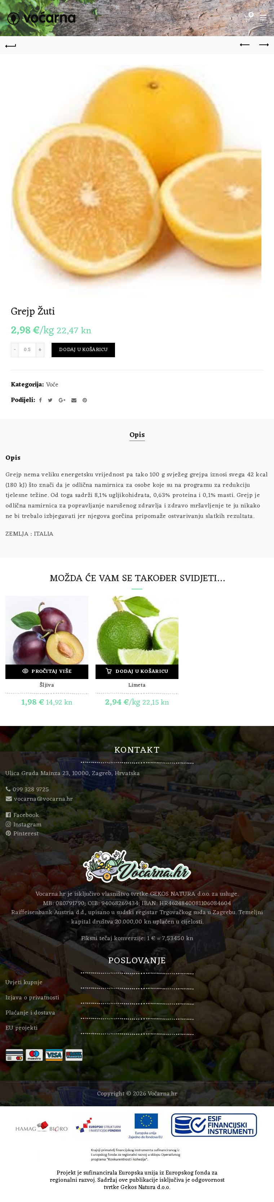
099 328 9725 (31, 789)
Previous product (245, 44)
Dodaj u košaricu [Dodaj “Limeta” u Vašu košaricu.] (141, 671)
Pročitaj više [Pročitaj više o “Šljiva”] (51, 671)
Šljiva (47, 686)
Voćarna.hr (162, 1094)
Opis (137, 435)
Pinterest (26, 834)
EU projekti (21, 1028)
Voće (52, 385)
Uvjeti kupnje (24, 982)
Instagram (27, 825)
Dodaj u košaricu (83, 349)
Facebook (26, 815)
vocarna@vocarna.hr (43, 799)
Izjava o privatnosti (32, 998)
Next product (263, 44)
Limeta (137, 686)
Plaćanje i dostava (30, 1013)
